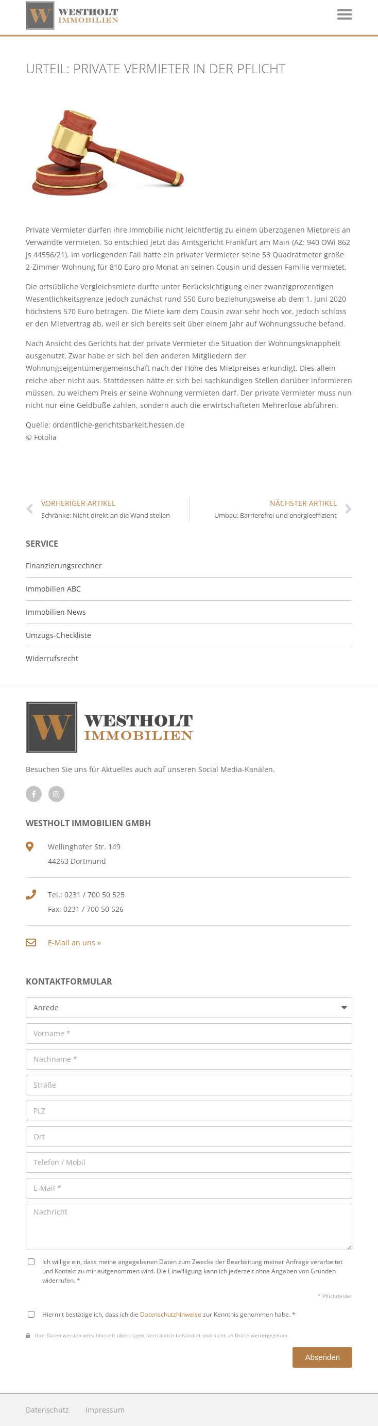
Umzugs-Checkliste (58, 635)
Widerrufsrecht (52, 658)
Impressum (105, 1410)
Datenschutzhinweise (170, 1314)
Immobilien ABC (53, 589)
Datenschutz (47, 1410)
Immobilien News (56, 612)
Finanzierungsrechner (64, 565)
